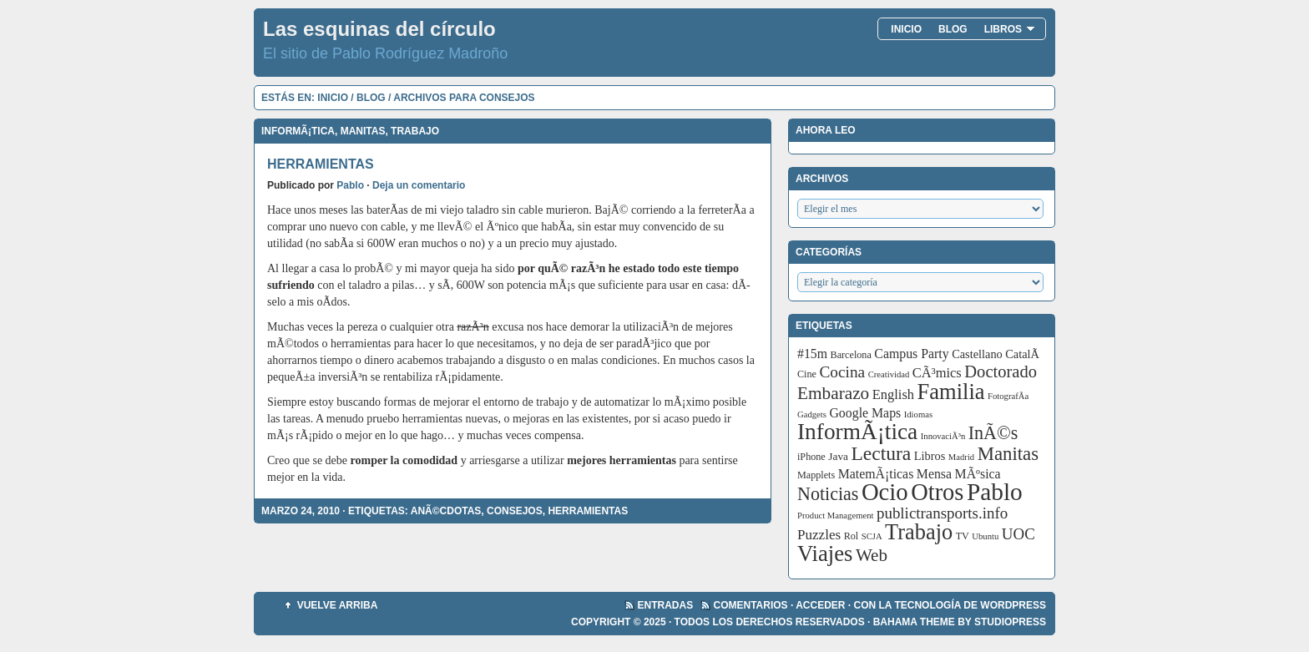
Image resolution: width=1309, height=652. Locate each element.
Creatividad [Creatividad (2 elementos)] (889, 374)
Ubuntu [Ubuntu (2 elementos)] (985, 536)
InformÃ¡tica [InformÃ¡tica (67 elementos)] (857, 431)
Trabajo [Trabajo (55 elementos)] (919, 532)
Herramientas (320, 164)
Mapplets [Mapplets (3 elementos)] (816, 475)
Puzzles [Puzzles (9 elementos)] (819, 535)
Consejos (515, 511)
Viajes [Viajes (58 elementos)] (824, 553)
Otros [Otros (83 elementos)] (937, 492)
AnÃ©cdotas (446, 511)
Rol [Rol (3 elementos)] (851, 536)
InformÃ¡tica (298, 131)
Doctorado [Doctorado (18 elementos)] (1000, 371)
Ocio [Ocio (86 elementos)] (885, 491)
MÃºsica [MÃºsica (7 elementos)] (978, 474)
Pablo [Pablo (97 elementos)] (995, 491)
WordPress (1013, 605)
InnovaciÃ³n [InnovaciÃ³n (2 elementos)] (943, 436)
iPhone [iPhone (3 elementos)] (811, 456)
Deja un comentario (418, 185)
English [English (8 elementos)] (893, 394)
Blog (953, 29)
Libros (1009, 29)
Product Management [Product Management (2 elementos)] (835, 515)
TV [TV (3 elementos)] (962, 536)
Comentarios (751, 605)
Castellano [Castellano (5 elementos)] (977, 354)
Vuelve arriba (337, 605)
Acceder (820, 605)
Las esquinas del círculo (379, 29)
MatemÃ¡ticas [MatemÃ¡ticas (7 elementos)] (876, 474)
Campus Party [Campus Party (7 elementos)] (911, 353)
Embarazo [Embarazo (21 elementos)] (833, 393)
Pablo (350, 185)
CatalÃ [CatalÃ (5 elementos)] (1023, 354)
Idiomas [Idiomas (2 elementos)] (918, 414)
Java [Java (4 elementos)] (838, 456)
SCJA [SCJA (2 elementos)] (872, 536)
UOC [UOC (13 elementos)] (1018, 534)
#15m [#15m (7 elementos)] (812, 353)
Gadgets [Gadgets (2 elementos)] (811, 414)
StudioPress (1010, 622)
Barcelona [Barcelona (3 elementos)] (851, 355)
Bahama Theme (914, 622)
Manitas (363, 131)
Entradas (666, 605)
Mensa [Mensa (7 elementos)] (934, 474)
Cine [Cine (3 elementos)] (806, 374)
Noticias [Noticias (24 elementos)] (827, 493)
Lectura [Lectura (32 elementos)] (882, 453)
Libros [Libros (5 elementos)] (930, 455)
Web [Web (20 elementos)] (871, 555)
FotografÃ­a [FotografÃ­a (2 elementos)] (1008, 396)
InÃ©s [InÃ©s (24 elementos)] (993, 432)
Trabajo (415, 131)
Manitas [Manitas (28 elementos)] (1008, 453)
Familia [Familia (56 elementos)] (951, 391)
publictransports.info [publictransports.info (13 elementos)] (942, 513)
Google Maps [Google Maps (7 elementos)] (865, 413)
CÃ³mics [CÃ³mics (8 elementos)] (937, 373)
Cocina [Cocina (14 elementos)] (842, 372)
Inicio (906, 29)
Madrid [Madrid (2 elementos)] (961, 457)
